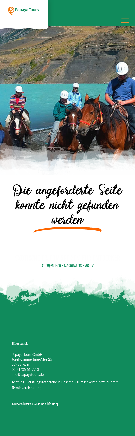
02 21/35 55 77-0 (25, 369)
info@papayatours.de (28, 374)
